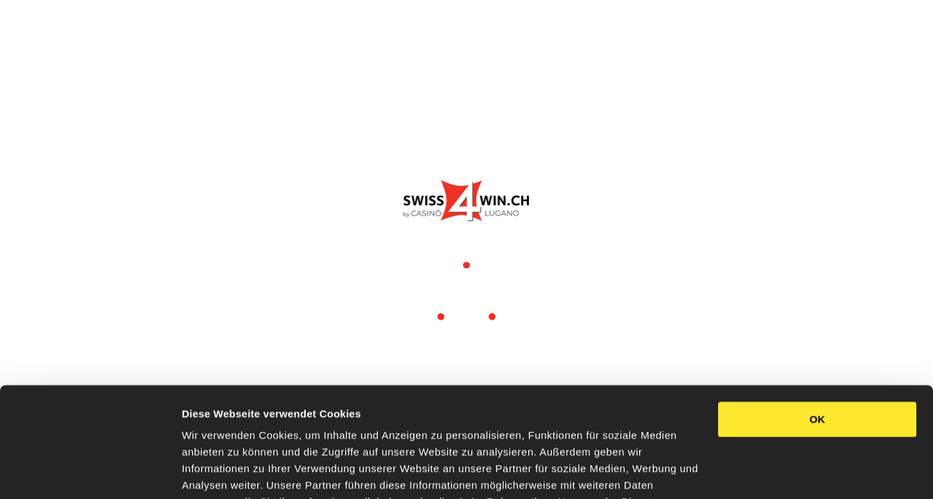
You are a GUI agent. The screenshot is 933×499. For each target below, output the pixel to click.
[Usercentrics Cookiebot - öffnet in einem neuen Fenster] (89, 472)
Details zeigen (217, 472)
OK (818, 334)
